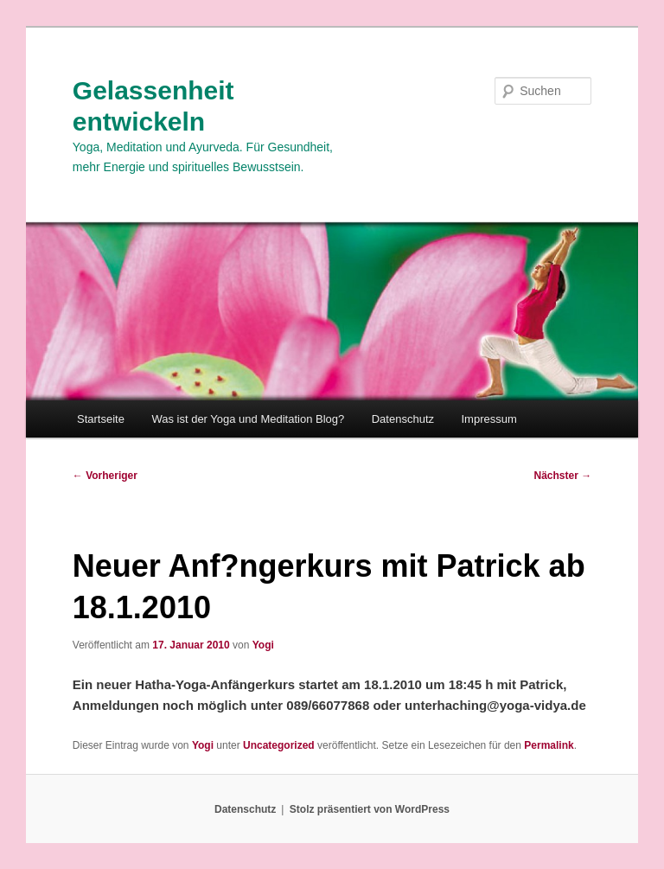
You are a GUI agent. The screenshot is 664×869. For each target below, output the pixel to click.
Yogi (263, 645)
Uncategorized (279, 745)
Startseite (100, 418)
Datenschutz (403, 418)
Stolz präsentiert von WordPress (370, 809)
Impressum (489, 418)
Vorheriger (105, 476)
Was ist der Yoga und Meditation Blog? (247, 418)
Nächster (563, 476)
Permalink (548, 745)
